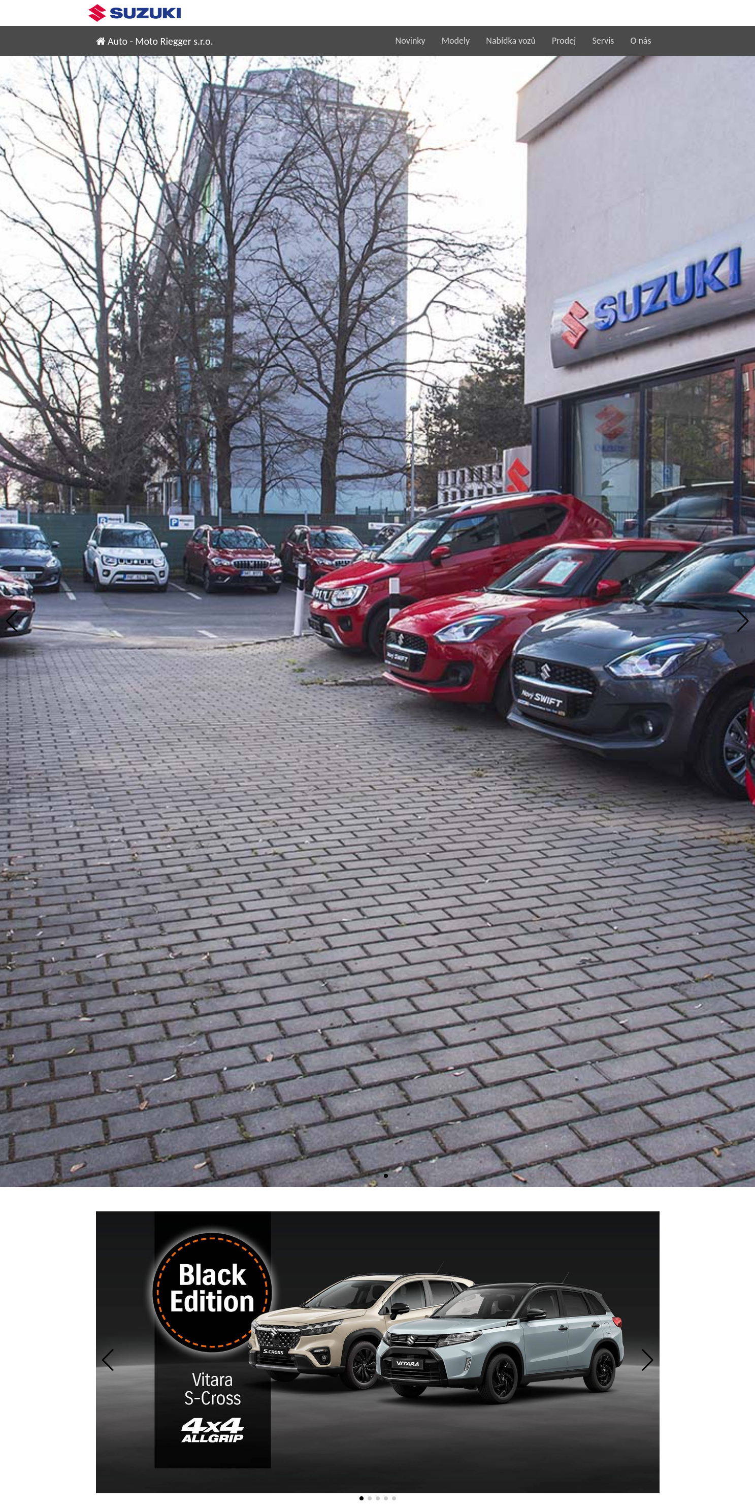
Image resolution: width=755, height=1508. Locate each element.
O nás (640, 40)
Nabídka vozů (511, 40)
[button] (12, 621)
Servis (603, 40)
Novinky (410, 40)
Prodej (564, 40)
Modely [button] (456, 40)
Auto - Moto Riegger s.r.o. (154, 41)
